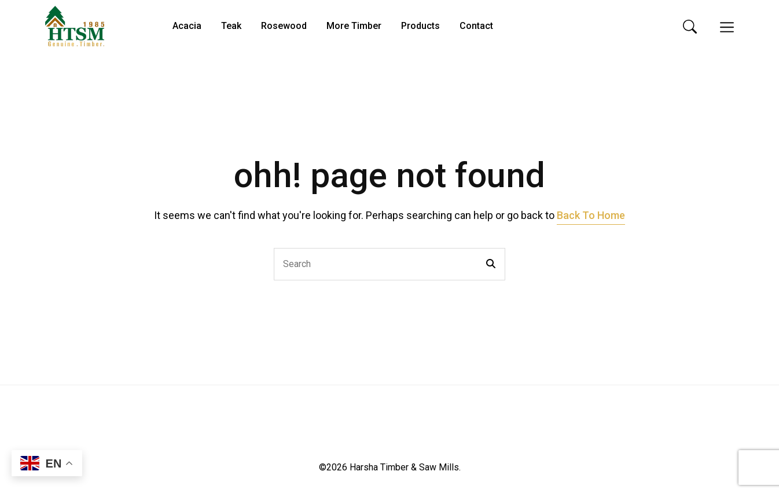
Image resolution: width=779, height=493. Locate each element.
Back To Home (591, 215)
